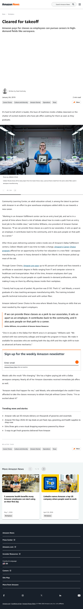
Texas (54, 102)
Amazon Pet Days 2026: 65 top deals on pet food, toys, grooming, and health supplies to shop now (43, 421)
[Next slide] (15, 190)
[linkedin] (60, 595)
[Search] (63, 4)
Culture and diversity (21, 102)
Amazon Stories (35, 102)
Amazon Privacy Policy (11, 367)
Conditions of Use (16, 603)
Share (76, 102)
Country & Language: (10, 561)
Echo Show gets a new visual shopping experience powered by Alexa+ (35, 426)
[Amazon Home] (10, 4)
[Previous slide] (3, 190)
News (3, 14)
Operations (46, 102)
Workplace (11, 14)
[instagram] (22, 595)
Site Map (6, 578)
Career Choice (7, 102)
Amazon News (8, 533)
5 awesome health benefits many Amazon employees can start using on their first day (19, 499)
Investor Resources (12, 554)
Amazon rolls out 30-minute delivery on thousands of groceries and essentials (38, 416)
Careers (7, 571)
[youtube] (79, 595)
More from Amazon (10, 585)
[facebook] (4, 595)
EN (5, 563)
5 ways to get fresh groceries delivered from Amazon (27, 430)
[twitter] (41, 595)
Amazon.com (9, 547)
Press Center (9, 540)
